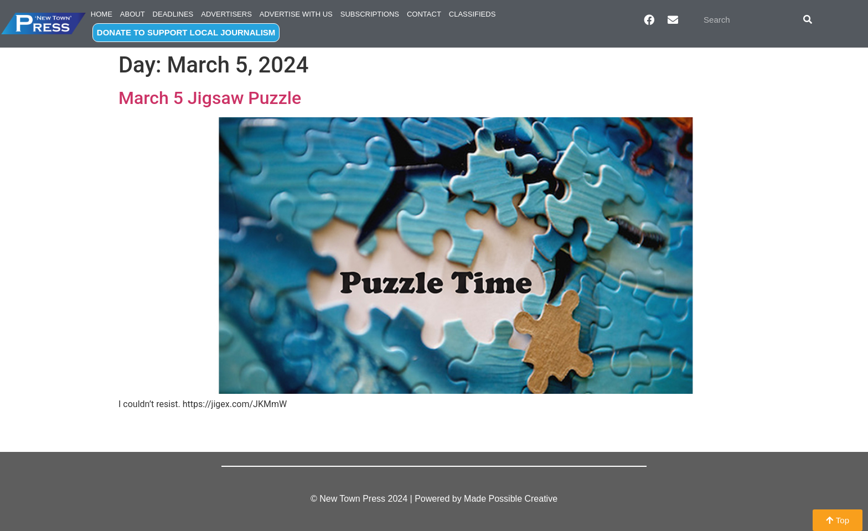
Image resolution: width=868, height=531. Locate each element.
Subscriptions (369, 14)
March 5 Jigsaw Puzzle (209, 97)
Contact (424, 14)
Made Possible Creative (510, 498)
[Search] (808, 19)
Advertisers (226, 14)
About (132, 14)
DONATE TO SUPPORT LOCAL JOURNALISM (186, 32)
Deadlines (173, 14)
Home (101, 14)
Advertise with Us (296, 14)
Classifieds (472, 14)
